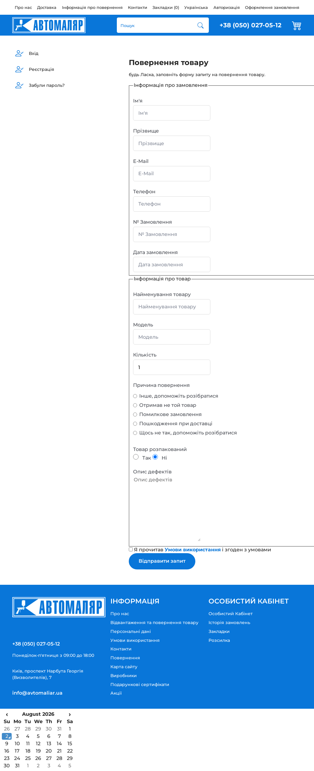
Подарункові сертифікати (139, 684)
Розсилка (219, 640)
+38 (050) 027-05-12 (250, 25)
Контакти (137, 7)
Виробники (123, 675)
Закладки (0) (165, 7)
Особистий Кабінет (231, 613)
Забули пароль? (47, 85)
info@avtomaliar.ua (37, 693)
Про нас (23, 7)
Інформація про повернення (92, 7)
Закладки (219, 631)
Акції (116, 693)
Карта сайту (123, 666)
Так (142, 458)
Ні (159, 458)
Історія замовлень (229, 622)
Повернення (125, 658)
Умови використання (135, 640)
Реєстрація (41, 69)
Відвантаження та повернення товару (154, 622)
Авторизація (226, 7)
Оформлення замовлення (272, 7)
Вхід (33, 53)
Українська (196, 7)
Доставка (46, 7)
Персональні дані (130, 631)
